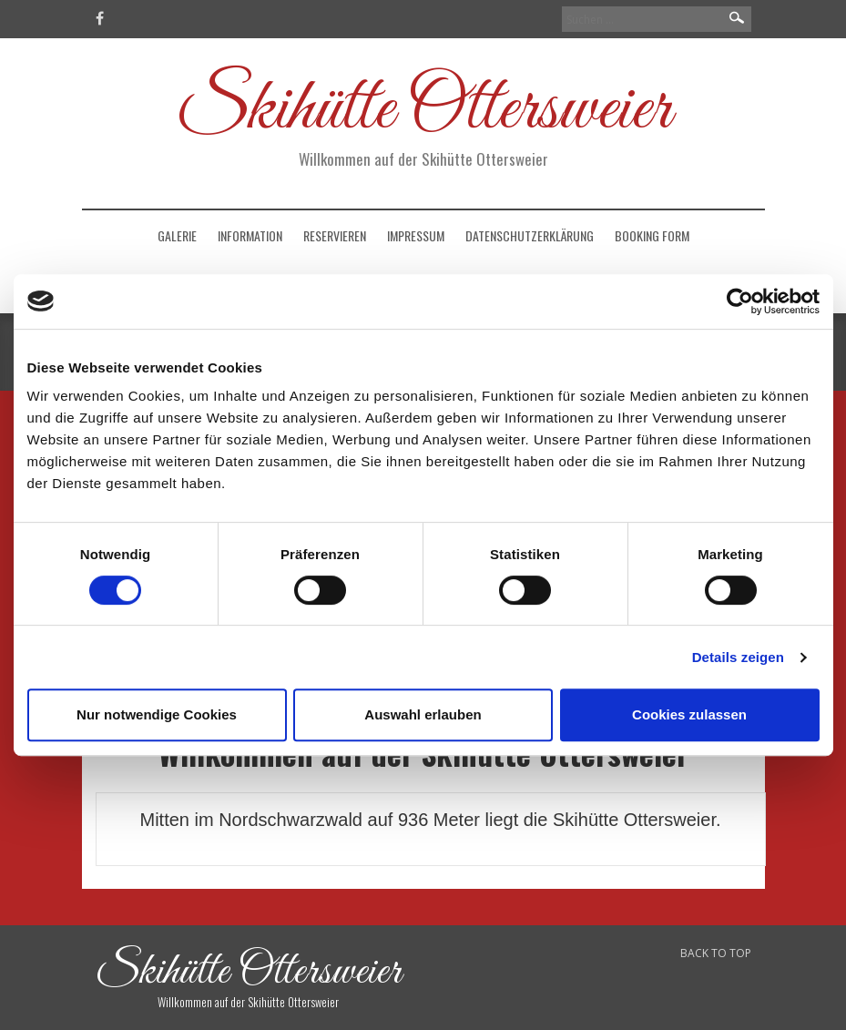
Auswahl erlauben (422, 714)
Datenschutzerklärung (529, 235)
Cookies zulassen (689, 714)
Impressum (415, 235)
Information (250, 235)
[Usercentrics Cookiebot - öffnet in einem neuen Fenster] (740, 301)
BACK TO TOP (715, 953)
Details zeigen (738, 657)
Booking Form (652, 235)
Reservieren (334, 235)
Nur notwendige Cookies (156, 714)
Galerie (177, 235)
